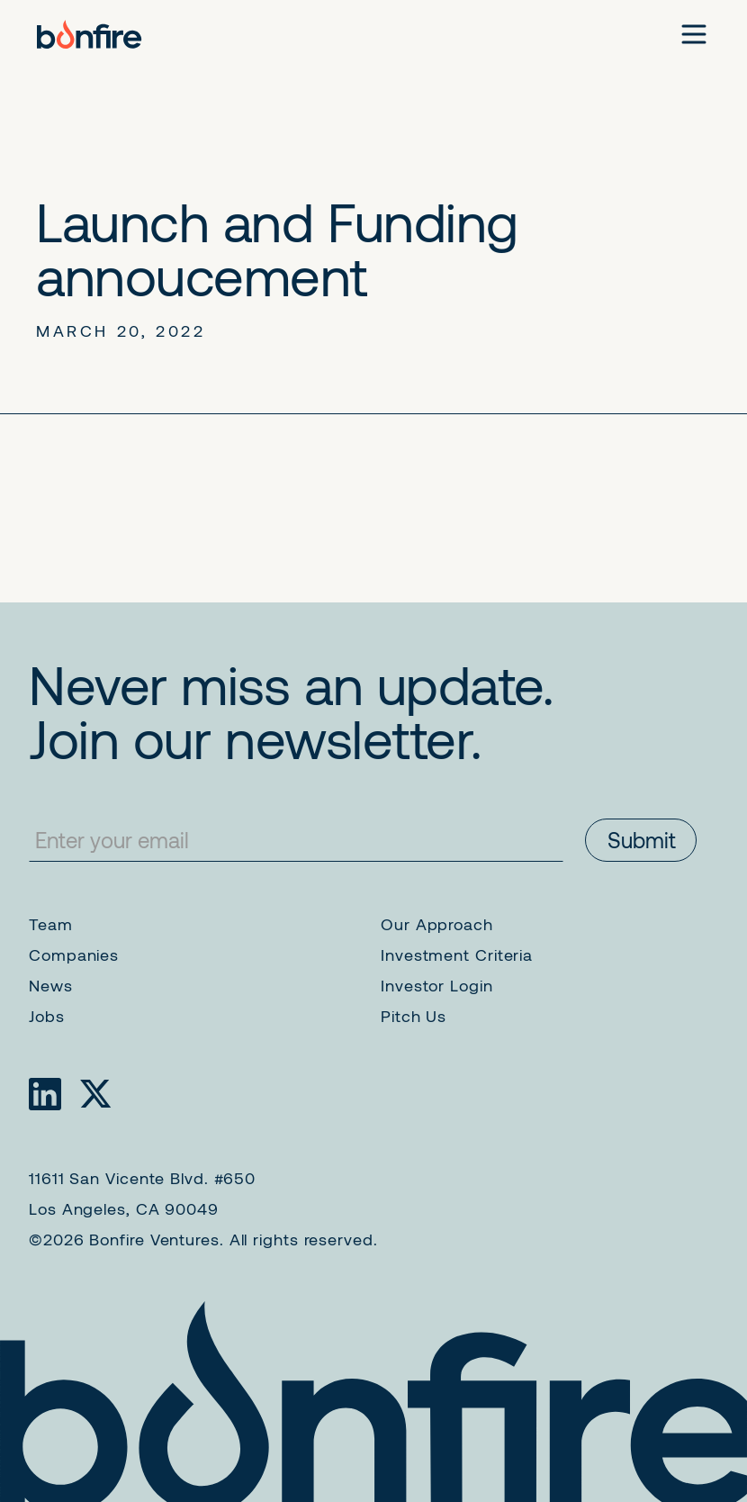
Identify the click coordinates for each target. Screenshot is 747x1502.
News (51, 985)
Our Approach (437, 924)
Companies (74, 954)
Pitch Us (413, 1016)
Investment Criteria (457, 954)
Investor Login (437, 985)
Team (51, 924)
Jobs (47, 1016)
